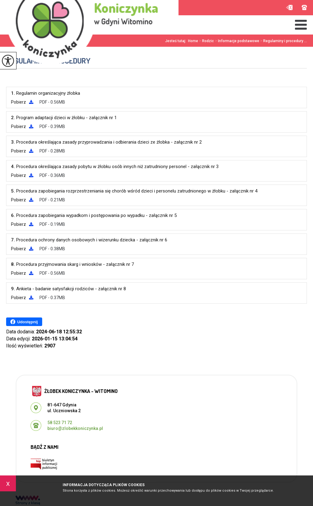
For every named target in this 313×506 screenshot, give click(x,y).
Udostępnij (24, 321)
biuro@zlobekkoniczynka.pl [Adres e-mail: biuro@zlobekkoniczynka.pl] (75, 428)
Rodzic (206, 41)
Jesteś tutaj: (176, 41)
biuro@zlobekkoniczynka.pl (289, 7)
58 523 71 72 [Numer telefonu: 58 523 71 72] (59, 422)
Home (193, 41)
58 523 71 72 (304, 7)
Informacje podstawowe (236, 41)
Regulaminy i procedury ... (283, 41)
